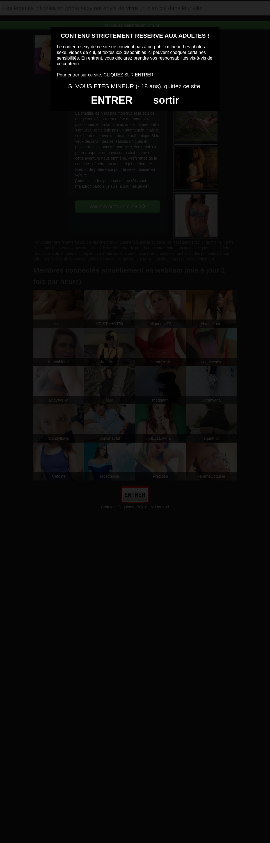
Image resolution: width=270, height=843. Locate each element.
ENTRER (111, 100)
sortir (166, 100)
